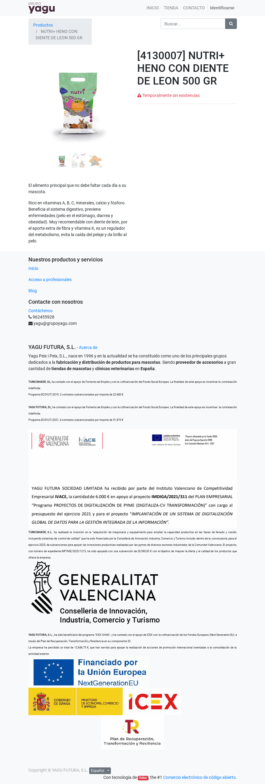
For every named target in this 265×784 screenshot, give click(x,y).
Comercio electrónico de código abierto (199, 777)
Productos (43, 25)
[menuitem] (152, 8)
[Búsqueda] (231, 23)
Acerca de (88, 347)
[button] (36, 110)
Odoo (143, 778)
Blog (32, 290)
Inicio (33, 268)
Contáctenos (40, 310)
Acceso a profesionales (50, 279)
